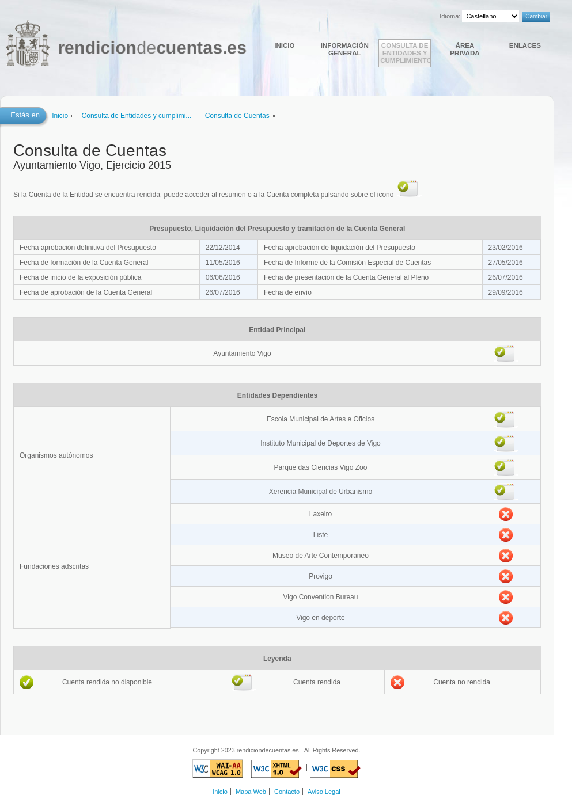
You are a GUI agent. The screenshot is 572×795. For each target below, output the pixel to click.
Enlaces (525, 45)
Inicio (284, 45)
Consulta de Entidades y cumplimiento (405, 52)
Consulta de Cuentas (237, 116)
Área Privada (464, 48)
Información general (345, 48)
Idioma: (450, 16)
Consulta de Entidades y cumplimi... (137, 116)
